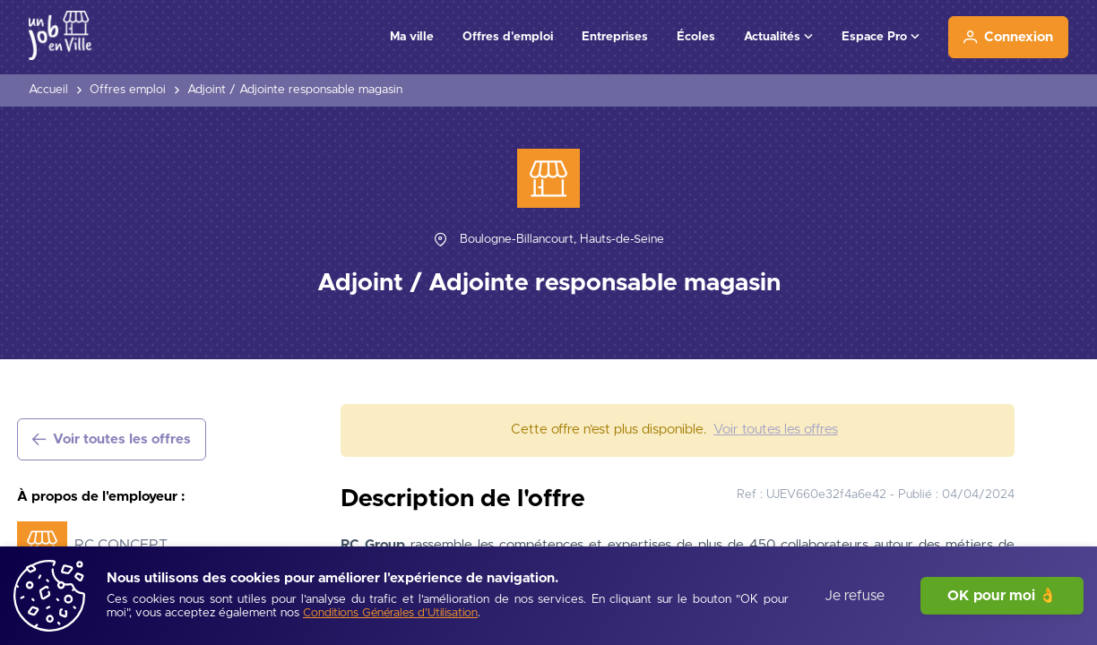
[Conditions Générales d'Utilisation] (390, 614)
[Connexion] (1008, 37)
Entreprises (615, 36)
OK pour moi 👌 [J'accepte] (1002, 596)
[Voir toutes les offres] (111, 439)
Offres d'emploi (507, 36)
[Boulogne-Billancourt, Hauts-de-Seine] (562, 239)
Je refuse (855, 596)
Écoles (696, 36)
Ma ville (412, 36)
